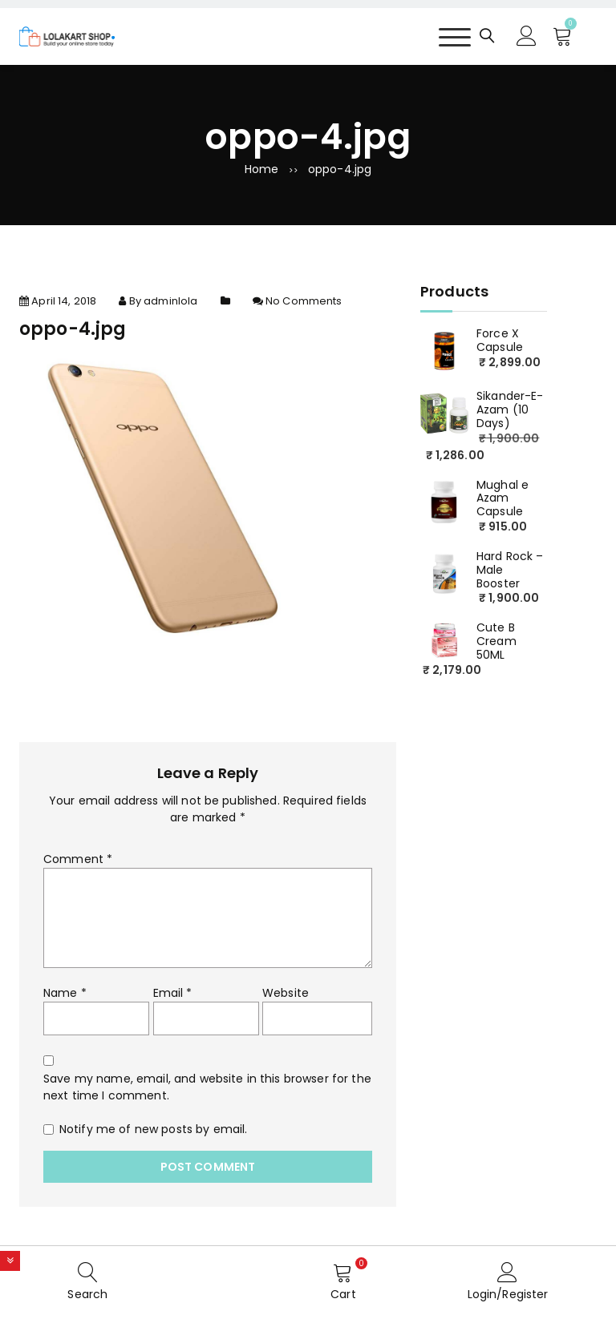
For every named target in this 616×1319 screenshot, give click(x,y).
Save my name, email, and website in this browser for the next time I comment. (207, 1087)
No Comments (303, 301)
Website (285, 993)
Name (65, 993)
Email (172, 993)
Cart (343, 1294)
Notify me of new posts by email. (153, 1129)
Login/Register (508, 1294)
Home (262, 169)
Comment (77, 859)
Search (87, 1294)
